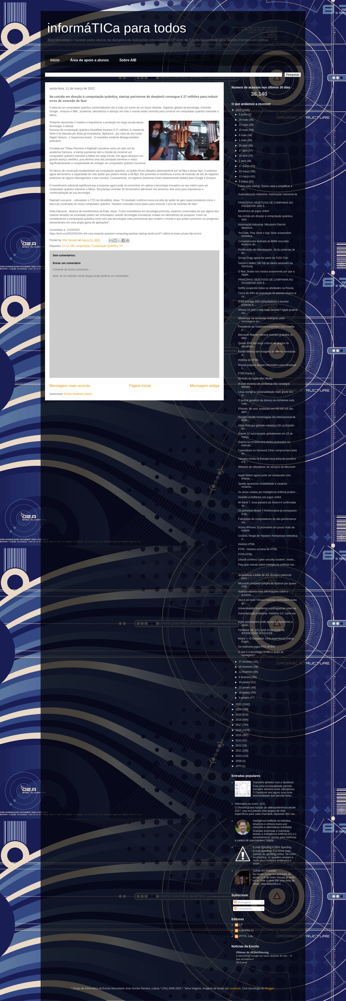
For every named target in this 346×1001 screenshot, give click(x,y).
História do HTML (248, 360)
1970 (239, 766)
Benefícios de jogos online (253, 211)
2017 (239, 724)
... (257, 569)
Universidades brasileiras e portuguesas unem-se (267, 608)
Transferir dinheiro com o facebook (273, 782)
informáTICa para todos (116, 28)
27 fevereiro (246, 661)
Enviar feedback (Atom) (78, 394)
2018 (239, 719)
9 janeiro (244, 697)
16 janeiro (245, 692)
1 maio (243, 140)
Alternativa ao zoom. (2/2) (250, 803)
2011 (239, 750)
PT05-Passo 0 (246, 373)
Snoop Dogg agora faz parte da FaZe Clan (263, 257)
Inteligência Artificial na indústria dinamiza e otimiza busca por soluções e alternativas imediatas (272, 824)
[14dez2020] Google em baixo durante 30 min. (262, 955)
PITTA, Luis (246, 936)
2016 (239, 730)
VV (121, 245)
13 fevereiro (246, 671)
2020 (239, 709)
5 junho (243, 114)
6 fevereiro (245, 677)
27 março (244, 166)
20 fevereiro (246, 666)
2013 (239, 740)
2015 (239, 735)
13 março (244, 176)
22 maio (244, 124)
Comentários (243, 908)
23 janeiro (245, 687)
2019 (239, 714)
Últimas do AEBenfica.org (252, 952)
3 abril (243, 161)
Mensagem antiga (204, 386)
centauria (235, 988)
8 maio (243, 135)
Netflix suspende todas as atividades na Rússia (265, 288)
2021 (239, 704)
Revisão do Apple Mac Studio (255, 378)
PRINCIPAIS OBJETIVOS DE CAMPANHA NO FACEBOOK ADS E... (265, 204)
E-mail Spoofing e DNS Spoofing (272, 847)
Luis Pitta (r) (246, 930)
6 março (244, 181)
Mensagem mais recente (69, 386)
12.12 (65, 245)
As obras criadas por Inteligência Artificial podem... (267, 492)
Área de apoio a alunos (89, 60)
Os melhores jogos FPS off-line (256, 646)
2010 (239, 755)
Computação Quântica (105, 245)
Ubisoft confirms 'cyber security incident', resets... (267, 559)
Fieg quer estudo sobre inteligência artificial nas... (267, 564)
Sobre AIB (127, 60)
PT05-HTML (245, 554)
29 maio (244, 119)
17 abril (243, 150)
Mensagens (242, 902)
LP (241, 924)
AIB (72, 245)
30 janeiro (245, 682)
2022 (239, 110)
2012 (239, 745)
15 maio (244, 129)
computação (83, 245)
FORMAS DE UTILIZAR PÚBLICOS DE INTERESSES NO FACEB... (261, 632)
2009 (239, 761)
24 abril (243, 145)
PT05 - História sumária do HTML (258, 549)
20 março (244, 171)
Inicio (55, 60)
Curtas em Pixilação (264, 870)
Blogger (269, 988)
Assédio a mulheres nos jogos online (259, 497)
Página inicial (140, 386)
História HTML (246, 544)
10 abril (243, 155)
